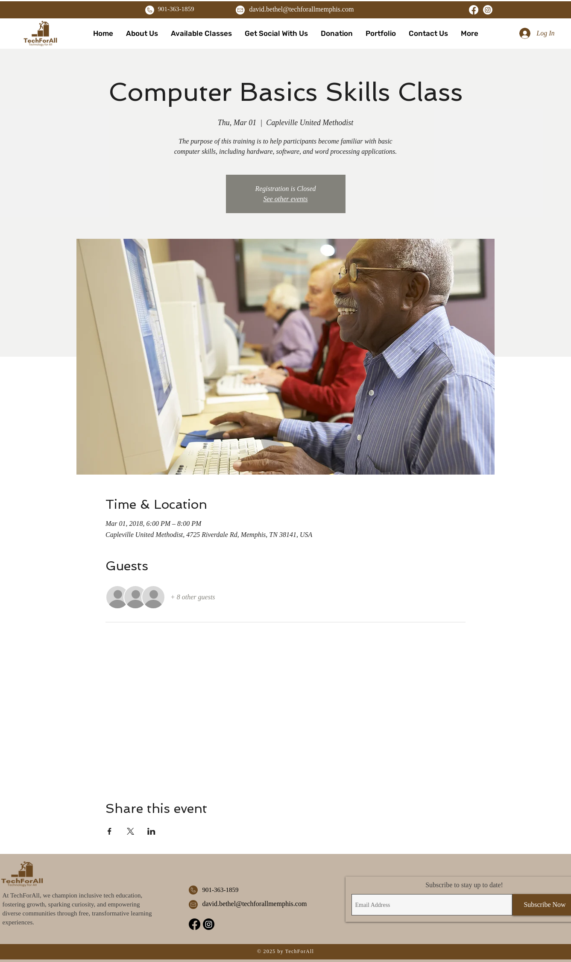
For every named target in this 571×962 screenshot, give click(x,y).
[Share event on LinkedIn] (151, 831)
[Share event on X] (130, 831)
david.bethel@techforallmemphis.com (301, 9)
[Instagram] (487, 10)
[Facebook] (473, 10)
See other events (286, 198)
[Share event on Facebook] (109, 831)
